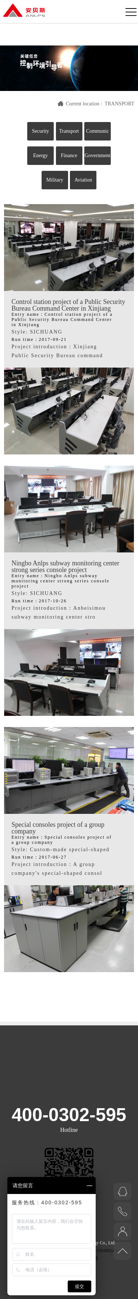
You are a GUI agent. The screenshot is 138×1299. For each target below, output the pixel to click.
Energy (40, 155)
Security (40, 131)
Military (54, 180)
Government (97, 155)
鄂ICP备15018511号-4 (101, 1250)
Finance (69, 155)
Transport (69, 131)
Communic (97, 131)
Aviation (83, 180)
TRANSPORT (119, 103)
